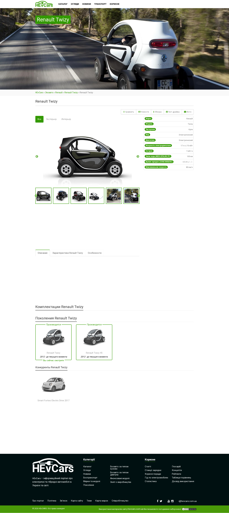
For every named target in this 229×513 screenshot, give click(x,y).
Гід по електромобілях (156, 477)
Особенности (94, 253)
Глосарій (176, 466)
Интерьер (66, 119)
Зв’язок (64, 501)
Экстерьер (51, 119)
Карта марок (103, 501)
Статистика (151, 481)
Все (39, 119)
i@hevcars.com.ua (188, 501)
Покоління (88, 485)
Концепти (177, 470)
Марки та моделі (91, 481)
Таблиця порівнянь (181, 477)
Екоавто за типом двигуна (119, 473)
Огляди (87, 470)
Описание (42, 253)
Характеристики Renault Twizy (68, 253)
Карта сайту (78, 501)
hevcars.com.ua (135, 509)
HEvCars (39, 92)
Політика (52, 501)
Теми (90, 501)
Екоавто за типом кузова (119, 467)
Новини (87, 474)
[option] (87, 156)
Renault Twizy (71, 92)
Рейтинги (176, 474)
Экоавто (49, 92)
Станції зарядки (153, 470)
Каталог (87, 466)
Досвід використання (183, 481)
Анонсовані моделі (119, 478)
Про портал (38, 501)
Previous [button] (36, 156)
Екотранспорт (90, 477)
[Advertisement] (87, 226)
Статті (148, 466)
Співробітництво (121, 501)
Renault (59, 92)
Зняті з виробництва (120, 482)
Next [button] (137, 156)
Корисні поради (153, 474)
